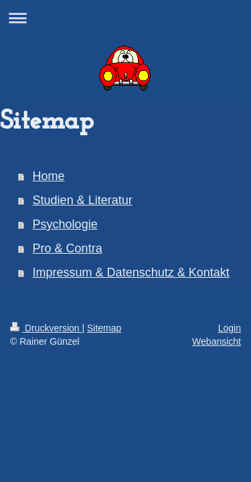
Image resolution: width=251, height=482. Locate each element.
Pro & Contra (67, 248)
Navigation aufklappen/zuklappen (125, 17)
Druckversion (46, 328)
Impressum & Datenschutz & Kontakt (131, 272)
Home (49, 176)
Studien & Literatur (83, 200)
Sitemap (104, 328)
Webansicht (216, 341)
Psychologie (65, 224)
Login (229, 328)
